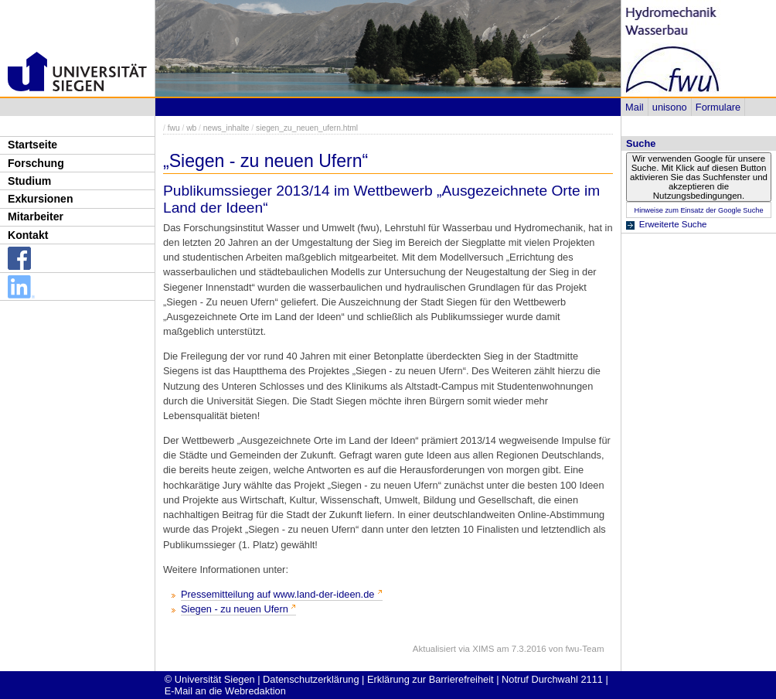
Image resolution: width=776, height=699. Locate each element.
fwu (174, 128)
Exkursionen (40, 199)
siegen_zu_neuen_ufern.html (307, 128)
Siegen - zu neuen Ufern (234, 609)
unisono (669, 107)
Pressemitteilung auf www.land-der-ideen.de (277, 594)
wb (191, 128)
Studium (29, 181)
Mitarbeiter (35, 216)
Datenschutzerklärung (311, 679)
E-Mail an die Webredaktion (225, 691)
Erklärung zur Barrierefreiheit (430, 679)
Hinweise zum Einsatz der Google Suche (698, 210)
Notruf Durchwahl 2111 (552, 679)
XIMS (483, 648)
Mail (634, 107)
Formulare (718, 107)
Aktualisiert (434, 648)
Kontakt (28, 235)
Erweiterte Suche (673, 224)
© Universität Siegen (210, 679)
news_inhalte (226, 128)
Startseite (32, 144)
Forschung (36, 163)
